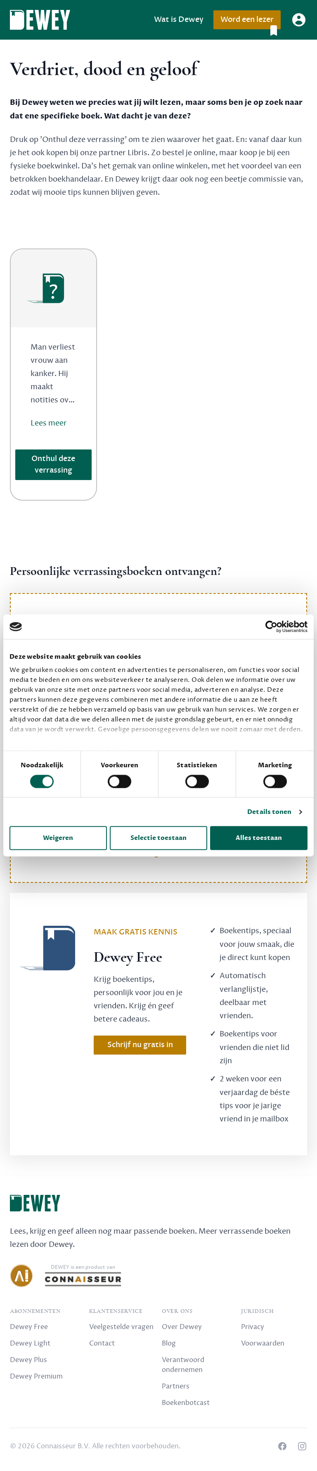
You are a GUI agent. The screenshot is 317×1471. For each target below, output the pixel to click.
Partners (175, 1386)
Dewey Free (29, 1327)
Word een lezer (250, 22)
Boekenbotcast (186, 1403)
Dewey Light (30, 1343)
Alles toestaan (259, 838)
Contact (102, 1343)
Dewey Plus (28, 1360)
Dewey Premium (36, 1376)
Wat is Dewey (178, 19)
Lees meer (49, 423)
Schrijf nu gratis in (140, 1045)
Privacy (252, 1327)
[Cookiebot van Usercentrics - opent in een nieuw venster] (271, 626)
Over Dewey (182, 1327)
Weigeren (58, 838)
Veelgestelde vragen (121, 1327)
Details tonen (269, 812)
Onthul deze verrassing (53, 464)
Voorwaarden (262, 1343)
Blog (169, 1343)
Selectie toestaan (158, 838)
